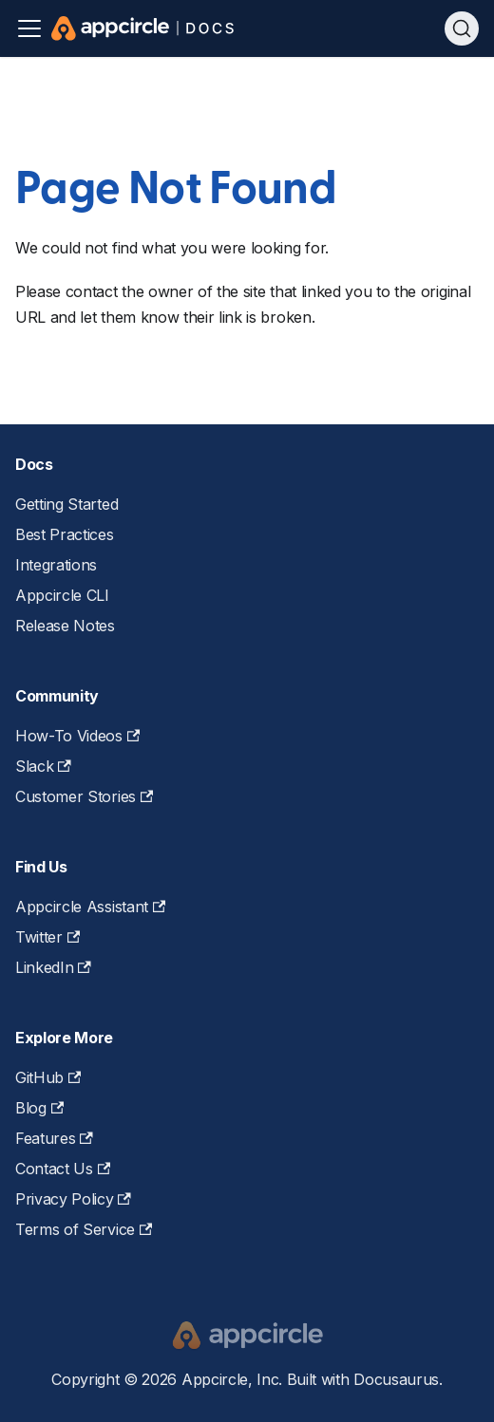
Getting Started (66, 504)
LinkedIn (53, 967)
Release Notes (65, 625)
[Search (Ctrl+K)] (462, 28)
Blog (39, 1107)
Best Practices (64, 534)
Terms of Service (83, 1229)
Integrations (56, 564)
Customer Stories (84, 796)
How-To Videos (77, 735)
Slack (43, 766)
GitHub (48, 1077)
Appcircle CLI (62, 595)
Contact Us (62, 1168)
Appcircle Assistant (90, 906)
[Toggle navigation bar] (29, 28)
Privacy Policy (73, 1198)
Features (54, 1138)
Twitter (47, 936)
